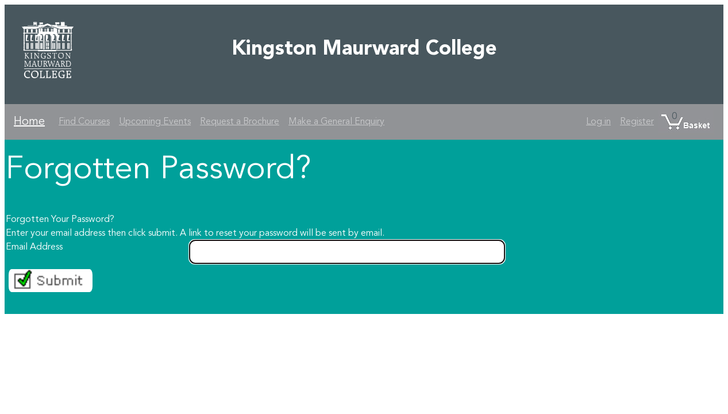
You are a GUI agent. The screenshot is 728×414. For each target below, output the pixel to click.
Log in (598, 121)
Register (637, 121)
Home (29, 122)
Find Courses (84, 121)
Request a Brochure (239, 121)
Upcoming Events (155, 121)
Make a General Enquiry (336, 121)
